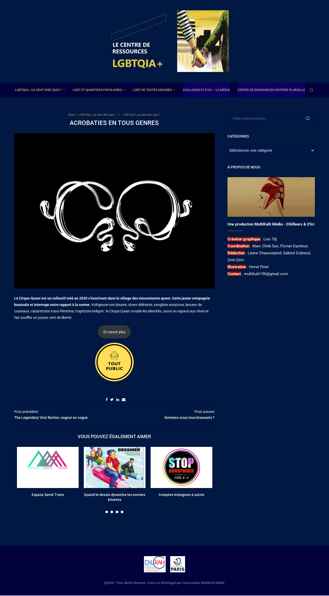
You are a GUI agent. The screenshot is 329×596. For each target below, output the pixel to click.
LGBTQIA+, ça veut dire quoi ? (38, 90)
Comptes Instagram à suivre (181, 495)
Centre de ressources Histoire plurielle (271, 90)
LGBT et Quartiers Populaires (97, 90)
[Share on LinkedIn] (117, 400)
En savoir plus (114, 332)
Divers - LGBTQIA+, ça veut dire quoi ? (89, 115)
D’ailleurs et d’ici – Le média (206, 90)
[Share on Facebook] (107, 400)
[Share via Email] (123, 400)
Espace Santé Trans (48, 495)
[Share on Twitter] (112, 400)
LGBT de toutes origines (152, 90)
